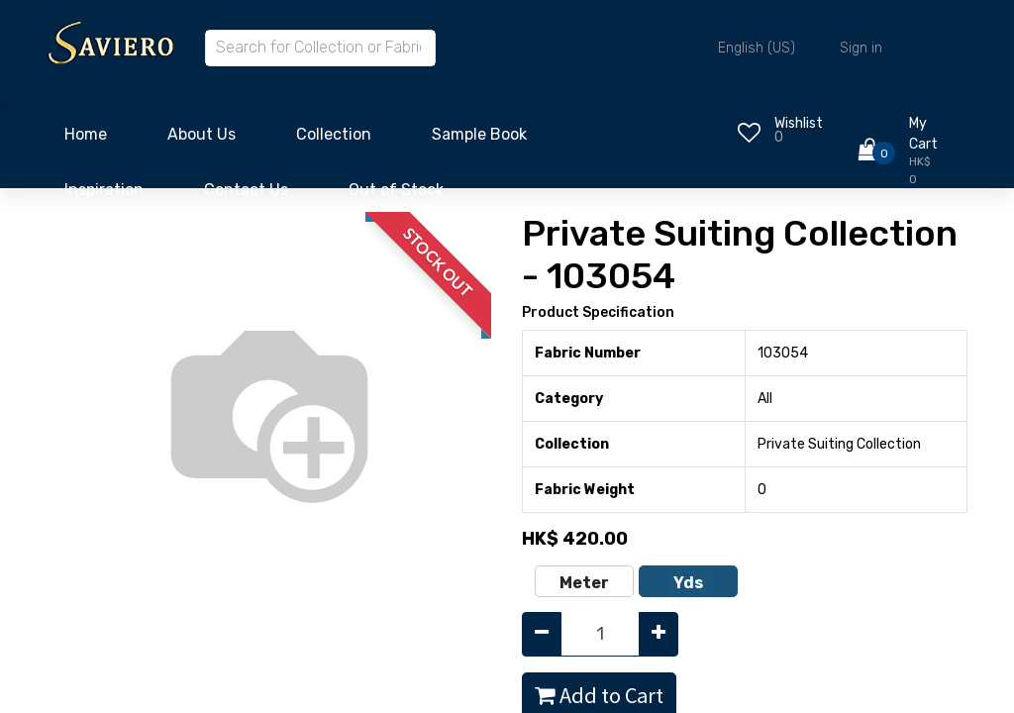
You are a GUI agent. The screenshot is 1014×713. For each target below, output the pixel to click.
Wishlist (798, 123)
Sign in (861, 48)
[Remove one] (541, 634)
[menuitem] (85, 139)
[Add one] (658, 634)
